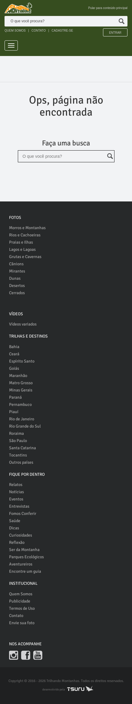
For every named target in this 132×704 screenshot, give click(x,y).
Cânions (16, 263)
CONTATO (38, 30)
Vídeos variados (23, 324)
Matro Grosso (21, 382)
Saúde (14, 520)
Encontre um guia (25, 571)
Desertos (17, 285)
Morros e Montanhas (27, 227)
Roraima (16, 433)
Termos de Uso (22, 608)
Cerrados (17, 292)
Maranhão (18, 375)
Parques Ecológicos (26, 556)
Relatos (15, 484)
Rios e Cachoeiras (24, 235)
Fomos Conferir (22, 513)
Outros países (21, 462)
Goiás (14, 368)
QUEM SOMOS (15, 30)
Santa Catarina (22, 447)
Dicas (14, 528)
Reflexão (16, 542)
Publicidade (19, 601)
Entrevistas (19, 506)
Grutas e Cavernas (25, 256)
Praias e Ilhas (21, 242)
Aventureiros (20, 564)
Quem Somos (20, 594)
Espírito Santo (21, 361)
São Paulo (18, 440)
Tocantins (18, 455)
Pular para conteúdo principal (107, 8)
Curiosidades (20, 535)
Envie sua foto (21, 622)
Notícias (16, 491)
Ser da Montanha (24, 549)
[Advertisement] (68, 69)
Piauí (13, 411)
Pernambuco (20, 404)
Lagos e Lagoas (22, 249)
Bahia (14, 346)
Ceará (14, 354)
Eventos (16, 499)
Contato (16, 615)
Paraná (15, 397)
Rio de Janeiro (21, 419)
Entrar (115, 32)
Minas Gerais (20, 390)
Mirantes (17, 271)
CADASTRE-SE (62, 30)
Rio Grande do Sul (25, 426)
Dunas (15, 278)
